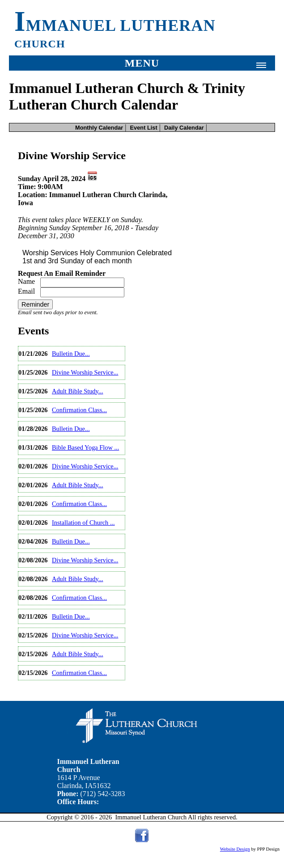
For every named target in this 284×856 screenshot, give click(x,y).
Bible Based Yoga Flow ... (85, 447)
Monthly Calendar (99, 127)
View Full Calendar (46, 688)
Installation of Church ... (83, 522)
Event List (143, 127)
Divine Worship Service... (85, 372)
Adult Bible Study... (77, 391)
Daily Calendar (184, 127)
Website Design (235, 849)
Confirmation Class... (79, 409)
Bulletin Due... (71, 353)
